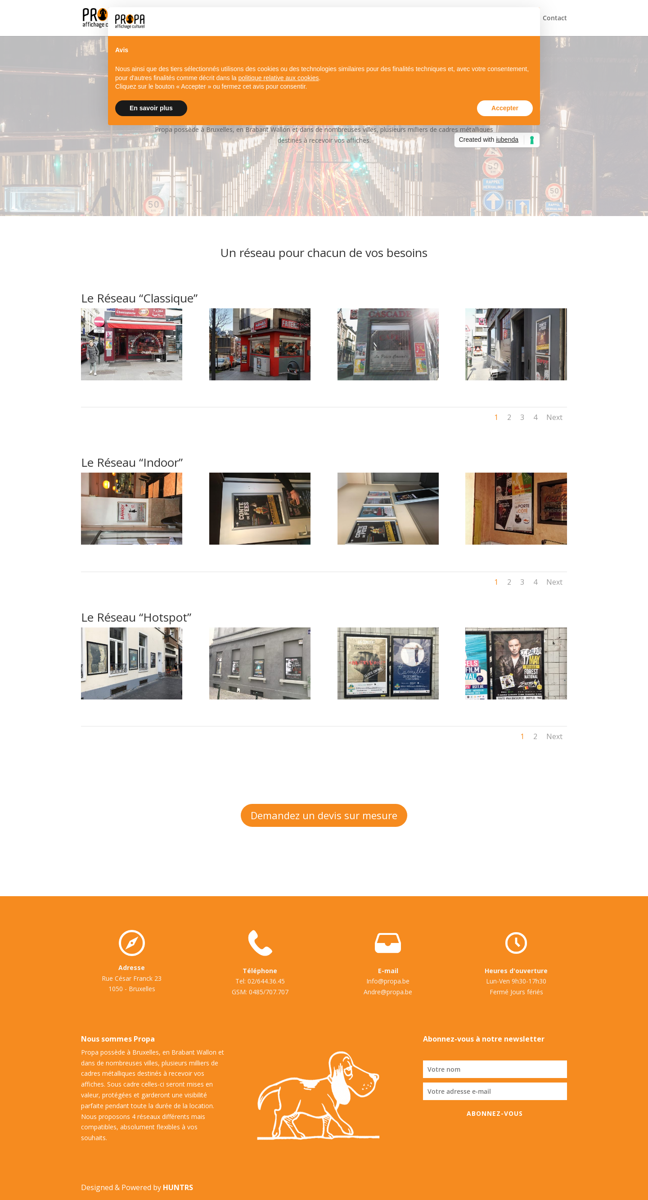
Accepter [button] (504, 108)
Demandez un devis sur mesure (324, 815)
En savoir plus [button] (151, 108)
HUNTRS (178, 1187)
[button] (528, 21)
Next (554, 417)
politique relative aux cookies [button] (278, 77)
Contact (555, 18)
